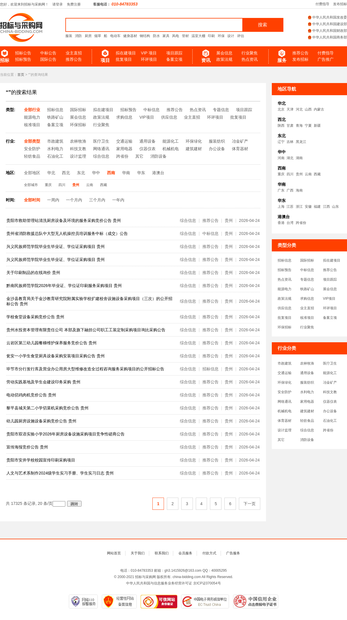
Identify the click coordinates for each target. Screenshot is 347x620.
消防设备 (307, 440)
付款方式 (209, 553)
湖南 (299, 158)
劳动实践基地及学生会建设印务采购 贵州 (43, 382)
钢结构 (145, 36)
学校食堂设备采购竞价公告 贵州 (35, 316)
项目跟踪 (174, 53)
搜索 (262, 24)
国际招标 (307, 260)
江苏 (290, 207)
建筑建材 (307, 411)
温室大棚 (198, 36)
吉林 (290, 142)
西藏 (317, 174)
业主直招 (74, 53)
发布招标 (340, 4)
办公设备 (330, 411)
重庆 (281, 174)
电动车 (115, 36)
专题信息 (307, 279)
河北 (299, 109)
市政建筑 (284, 363)
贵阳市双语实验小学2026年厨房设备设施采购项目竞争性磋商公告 (65, 434)
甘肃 (290, 126)
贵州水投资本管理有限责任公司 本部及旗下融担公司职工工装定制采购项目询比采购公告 (85, 330)
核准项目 (307, 318)
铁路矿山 (307, 289)
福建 (317, 207)
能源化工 (330, 373)
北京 (281, 109)
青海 (299, 126)
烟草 (97, 36)
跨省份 (301, 223)
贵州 (299, 174)
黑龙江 (301, 142)
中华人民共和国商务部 (327, 37)
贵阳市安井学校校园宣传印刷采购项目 (40, 460)
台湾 (290, 223)
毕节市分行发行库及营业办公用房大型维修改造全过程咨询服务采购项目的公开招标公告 (85, 369)
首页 (20, 75)
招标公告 (23, 53)
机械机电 (284, 411)
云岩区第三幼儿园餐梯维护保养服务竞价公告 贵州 (51, 343)
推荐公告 (74, 59)
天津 (290, 109)
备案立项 (174, 59)
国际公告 (48, 59)
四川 (290, 174)
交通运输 (284, 373)
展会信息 (224, 53)
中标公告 (48, 53)
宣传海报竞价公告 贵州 (27, 447)
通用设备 (307, 373)
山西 (308, 109)
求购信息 (307, 299)
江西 (326, 207)
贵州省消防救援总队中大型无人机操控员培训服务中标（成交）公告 (67, 233)
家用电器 (307, 402)
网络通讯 (284, 402)
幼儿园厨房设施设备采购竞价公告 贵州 (41, 421)
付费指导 (322, 4)
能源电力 (284, 289)
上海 (281, 207)
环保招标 (284, 327)
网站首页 (114, 553)
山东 (335, 207)
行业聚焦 (249, 53)
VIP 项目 (148, 53)
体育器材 (284, 421)
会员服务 (185, 553)
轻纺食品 (307, 421)
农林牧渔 (307, 363)
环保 (221, 36)
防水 (156, 36)
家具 (166, 36)
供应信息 (284, 308)
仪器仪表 (330, 402)
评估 (240, 36)
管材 (185, 36)
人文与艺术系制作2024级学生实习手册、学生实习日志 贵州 (60, 473)
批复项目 (124, 59)
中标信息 (307, 270)
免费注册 (74, 4)
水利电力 (307, 392)
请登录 (57, 4)
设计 (230, 36)
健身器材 (130, 36)
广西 (290, 190)
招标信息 (284, 260)
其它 (281, 440)
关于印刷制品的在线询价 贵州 (33, 272)
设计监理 (284, 430)
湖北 (290, 158)
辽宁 (281, 142)
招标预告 (23, 59)
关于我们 (138, 553)
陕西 (281, 126)
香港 (281, 223)
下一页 (249, 503)
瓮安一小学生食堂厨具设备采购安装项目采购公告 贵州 (55, 356)
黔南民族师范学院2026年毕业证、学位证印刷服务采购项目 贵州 (64, 285)
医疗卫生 (330, 363)
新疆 (317, 126)
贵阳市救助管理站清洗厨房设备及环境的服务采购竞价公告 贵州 (63, 220)
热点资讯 (249, 59)
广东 (281, 190)
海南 (299, 190)
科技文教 (330, 392)
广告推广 (326, 59)
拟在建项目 (126, 53)
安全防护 (284, 392)
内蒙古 (319, 109)
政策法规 (224, 59)
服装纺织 (307, 382)
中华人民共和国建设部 (327, 24)
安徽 (308, 207)
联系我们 (162, 553)
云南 (308, 174)
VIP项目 (329, 299)
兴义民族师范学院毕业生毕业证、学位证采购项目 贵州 (55, 246)
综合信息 (307, 430)
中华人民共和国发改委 (327, 17)
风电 (175, 36)
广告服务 (233, 553)
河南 (281, 158)
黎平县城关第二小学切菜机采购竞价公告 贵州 (47, 408)
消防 (78, 36)
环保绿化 (284, 382)
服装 (68, 36)
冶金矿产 (330, 382)
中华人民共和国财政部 (327, 31)
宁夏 (308, 126)
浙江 (299, 207)
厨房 (88, 36)
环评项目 (149, 59)
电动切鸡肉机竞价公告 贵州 (31, 395)
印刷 (211, 36)
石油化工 (330, 421)
